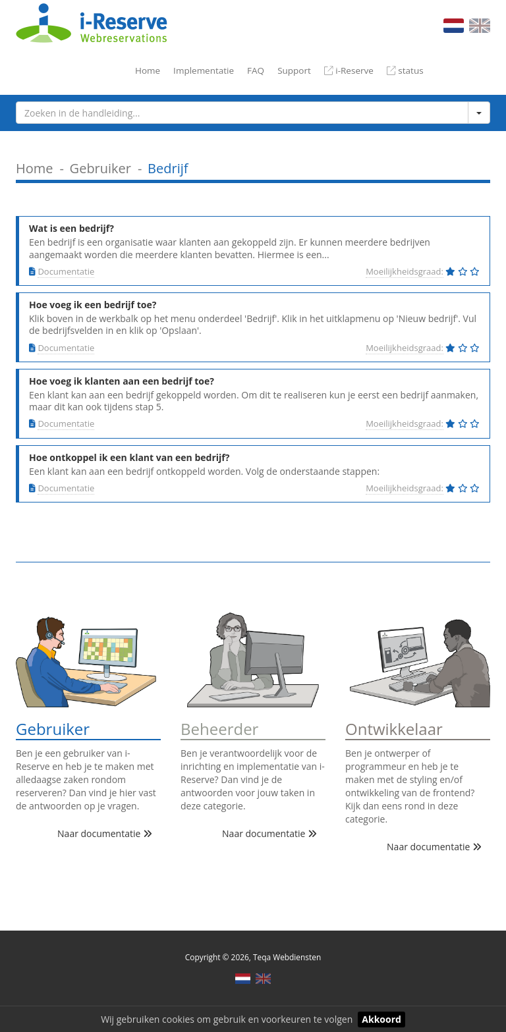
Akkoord (381, 1019)
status (405, 70)
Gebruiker (100, 168)
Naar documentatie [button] (104, 833)
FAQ (255, 70)
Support (294, 70)
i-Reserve (349, 70)
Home (147, 70)
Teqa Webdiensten (287, 957)
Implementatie (203, 70)
